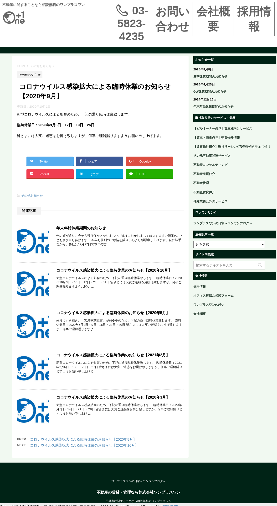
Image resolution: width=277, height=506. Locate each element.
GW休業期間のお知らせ (209, 91)
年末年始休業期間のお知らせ (81, 228)
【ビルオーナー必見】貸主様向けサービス (222, 128)
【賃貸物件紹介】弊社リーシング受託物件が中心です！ (232, 146)
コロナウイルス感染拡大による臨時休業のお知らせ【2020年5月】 (113, 319)
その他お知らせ (32, 195)
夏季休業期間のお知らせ (210, 76)
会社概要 (213, 19)
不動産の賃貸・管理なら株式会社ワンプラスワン (138, 502)
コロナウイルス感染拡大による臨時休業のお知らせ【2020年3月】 (113, 410)
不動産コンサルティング (210, 165)
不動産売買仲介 (204, 174)
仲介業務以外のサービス (210, 201)
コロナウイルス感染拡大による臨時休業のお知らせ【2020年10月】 (114, 274)
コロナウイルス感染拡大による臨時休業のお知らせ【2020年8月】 (83, 456)
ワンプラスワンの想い (208, 304)
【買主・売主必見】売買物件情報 (216, 137)
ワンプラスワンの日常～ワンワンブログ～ (222, 223)
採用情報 (254, 19)
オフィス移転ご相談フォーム (213, 295)
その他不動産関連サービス (212, 156)
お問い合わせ (172, 19)
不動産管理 (201, 183)
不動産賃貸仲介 (204, 192)
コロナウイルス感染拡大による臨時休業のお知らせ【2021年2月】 (113, 365)
